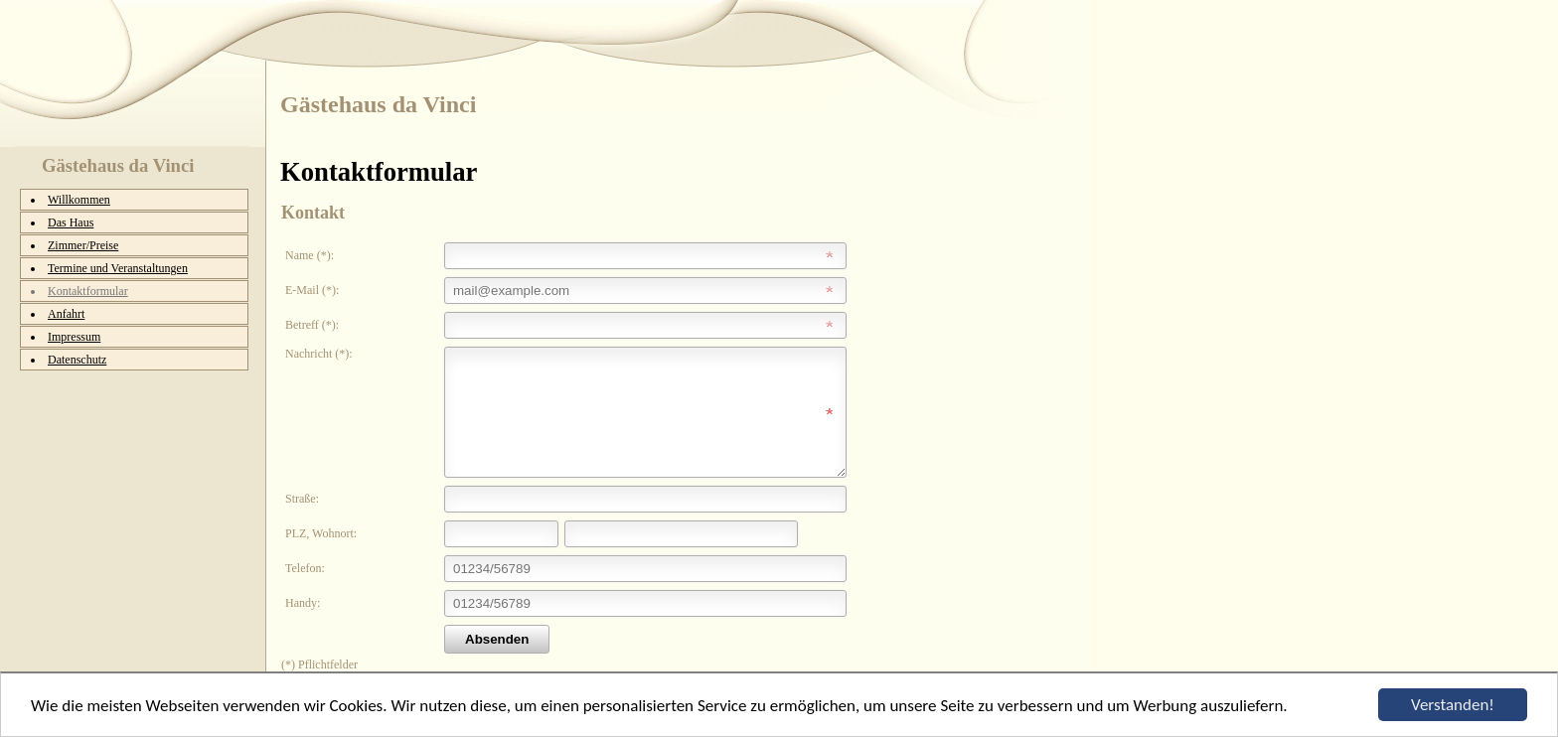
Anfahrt (66, 314)
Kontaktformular (88, 291)
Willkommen (79, 200)
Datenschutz (77, 360)
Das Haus (70, 222)
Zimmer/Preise (83, 245)
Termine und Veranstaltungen (118, 268)
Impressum (74, 337)
